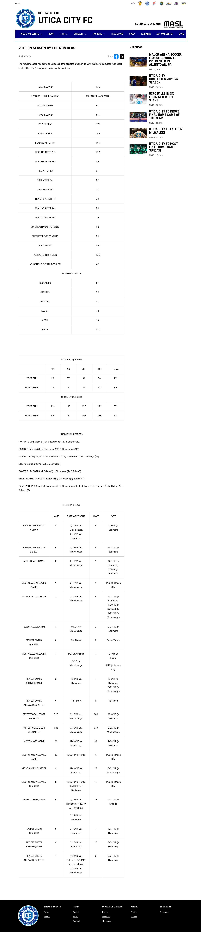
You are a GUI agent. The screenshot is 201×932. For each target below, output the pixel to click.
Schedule (106, 917)
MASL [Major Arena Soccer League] (18, 4)
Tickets (105, 912)
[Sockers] (161, 3)
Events (47, 917)
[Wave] (183, 3)
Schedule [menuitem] (80, 34)
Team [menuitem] (63, 34)
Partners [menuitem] (146, 34)
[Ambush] (132, 3)
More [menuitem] (183, 34)
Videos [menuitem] (132, 34)
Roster (76, 912)
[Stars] (169, 3)
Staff (75, 917)
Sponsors (164, 912)
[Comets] (154, 3)
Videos (134, 917)
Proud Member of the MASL (159, 24)
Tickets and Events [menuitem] (31, 34)
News (46, 912)
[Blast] (140, 3)
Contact (76, 921)
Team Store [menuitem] (118, 33)
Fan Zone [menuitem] (99, 34)
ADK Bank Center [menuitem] (165, 33)
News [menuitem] (51, 34)
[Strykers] (176, 3)
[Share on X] (122, 56)
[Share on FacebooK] (116, 56)
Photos (134, 912)
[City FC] (147, 3)
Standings (106, 921)
